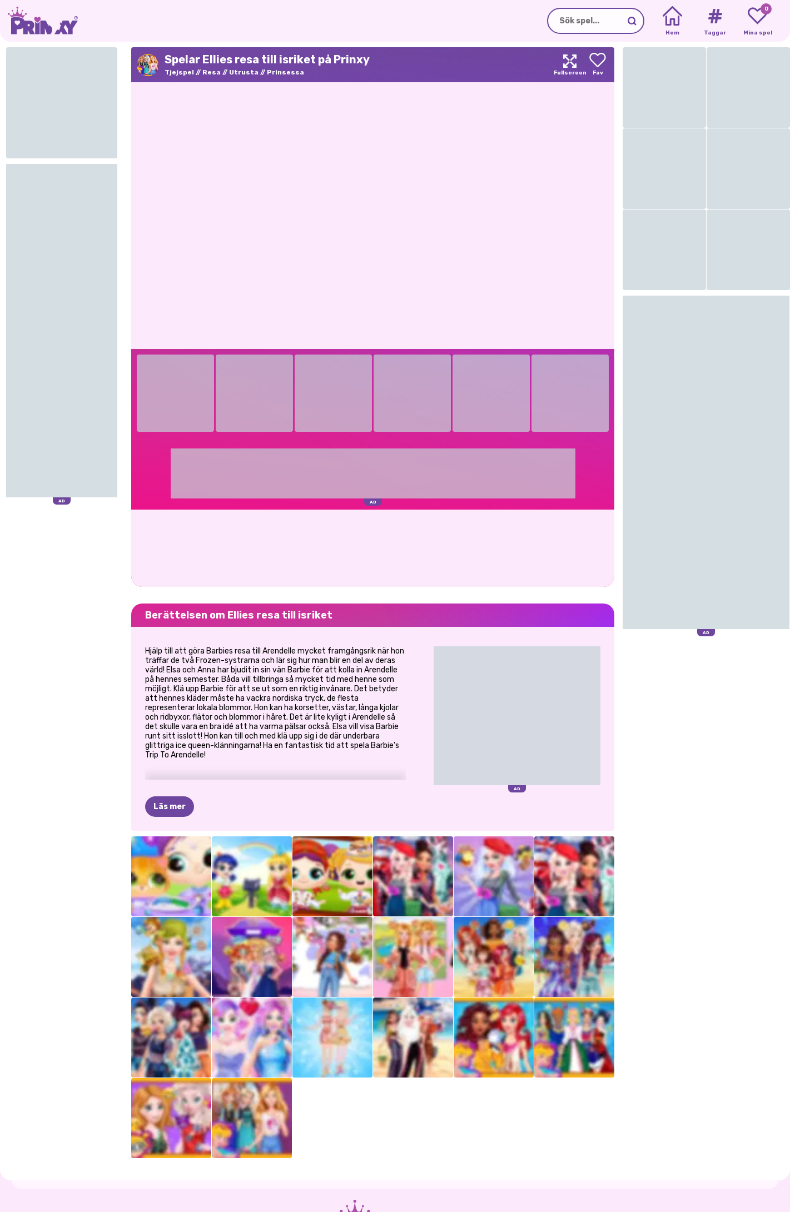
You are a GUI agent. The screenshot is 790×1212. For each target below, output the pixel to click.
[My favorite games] (757, 21)
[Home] (672, 21)
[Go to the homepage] (39, 21)
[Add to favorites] (597, 65)
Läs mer (169, 806)
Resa (211, 72)
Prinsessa (285, 72)
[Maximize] (570, 65)
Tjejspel (179, 72)
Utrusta (244, 72)
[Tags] (715, 21)
